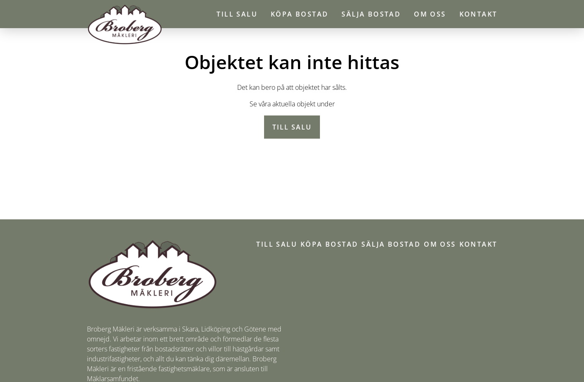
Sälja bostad (371, 14)
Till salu (236, 14)
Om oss (430, 14)
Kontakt (478, 14)
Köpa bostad (299, 14)
